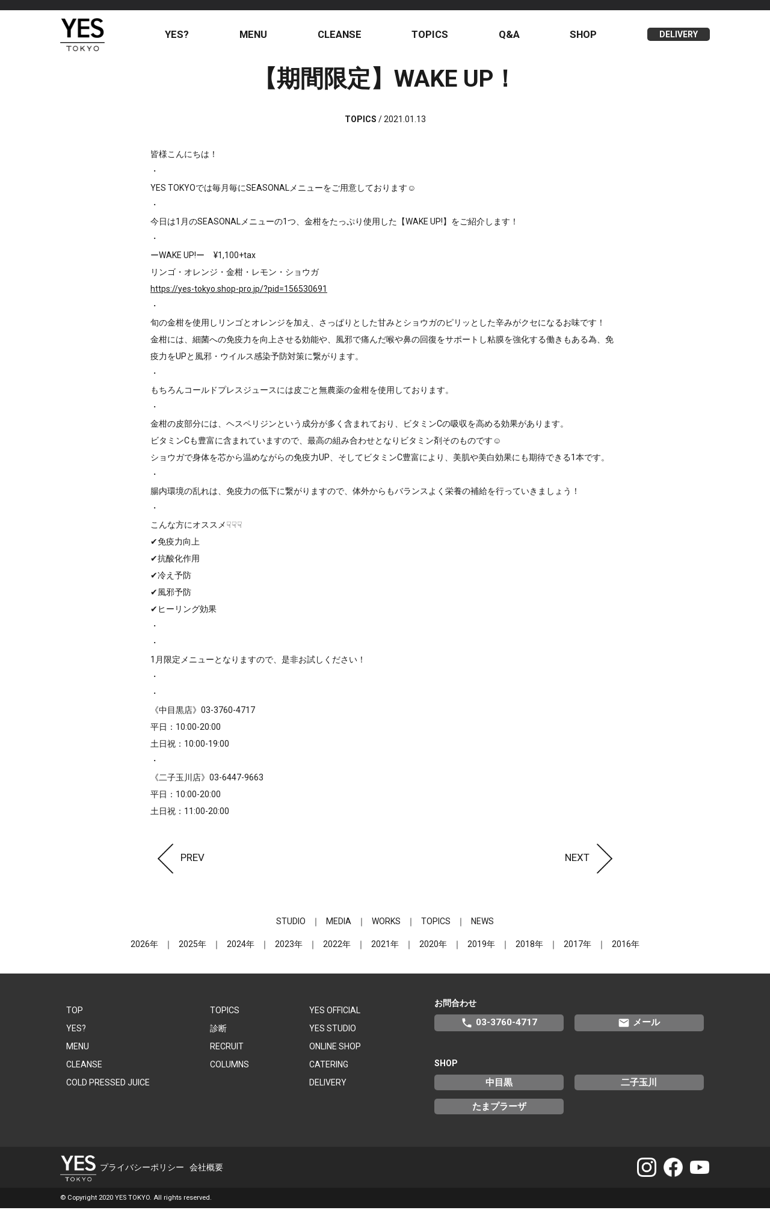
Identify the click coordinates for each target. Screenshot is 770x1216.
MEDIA (338, 928)
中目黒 (499, 1089)
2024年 (240, 951)
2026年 (144, 951)
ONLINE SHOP (335, 1053)
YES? (186, 38)
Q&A (512, 38)
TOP (74, 1017)
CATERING (328, 1071)
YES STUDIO (332, 1035)
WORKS (386, 928)
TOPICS (434, 38)
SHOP (585, 38)
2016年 (625, 951)
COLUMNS (229, 1071)
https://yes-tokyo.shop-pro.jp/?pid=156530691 (238, 296)
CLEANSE (346, 38)
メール (639, 1030)
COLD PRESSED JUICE (108, 1089)
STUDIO (291, 928)
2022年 (337, 951)
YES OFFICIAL (334, 1017)
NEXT (592, 865)
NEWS (482, 928)
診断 (218, 1035)
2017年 (577, 951)
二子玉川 (639, 1089)
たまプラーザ (499, 1113)
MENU (261, 38)
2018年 (529, 951)
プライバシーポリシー (142, 1174)
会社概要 (206, 1174)
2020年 (433, 951)
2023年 (289, 951)
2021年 (385, 951)
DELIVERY (678, 38)
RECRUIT (227, 1053)
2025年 (192, 951)
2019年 (481, 951)
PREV (177, 865)
